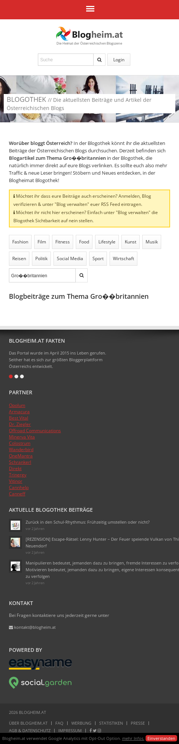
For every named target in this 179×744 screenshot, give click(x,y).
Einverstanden (161, 738)
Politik (41, 258)
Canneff (17, 494)
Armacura (19, 411)
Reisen (19, 258)
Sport (98, 258)
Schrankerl (20, 462)
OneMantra (21, 456)
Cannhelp (19, 487)
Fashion (20, 242)
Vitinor (15, 481)
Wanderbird (21, 449)
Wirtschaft (123, 258)
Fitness (62, 242)
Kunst (130, 242)
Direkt (15, 468)
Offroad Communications (35, 430)
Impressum (70, 730)
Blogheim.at (89, 34)
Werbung (81, 723)
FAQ (59, 723)
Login (118, 59)
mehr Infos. (133, 738)
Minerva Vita (22, 437)
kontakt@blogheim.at (32, 627)
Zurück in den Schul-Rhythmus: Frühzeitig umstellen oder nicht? (88, 522)
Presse (138, 723)
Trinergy (17, 475)
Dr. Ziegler (20, 424)
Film (42, 242)
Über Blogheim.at (28, 723)
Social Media (70, 258)
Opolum (17, 405)
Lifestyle (106, 242)
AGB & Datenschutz (30, 730)
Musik (152, 242)
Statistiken (111, 723)
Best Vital (18, 418)
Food (84, 242)
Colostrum (19, 443)
